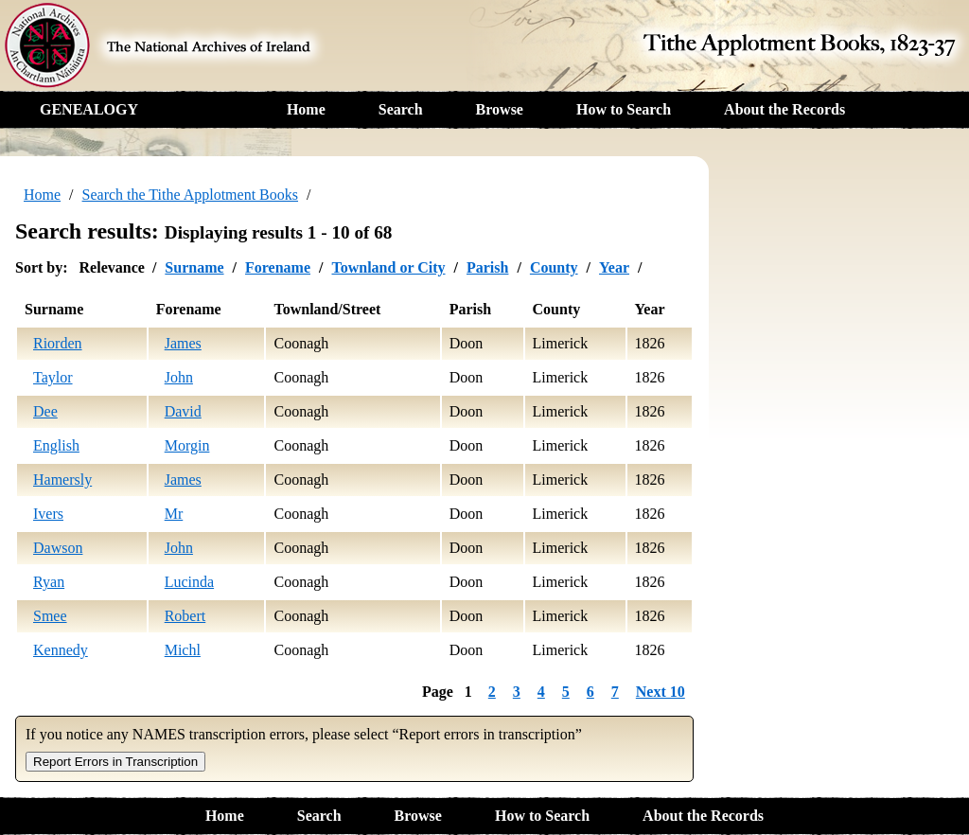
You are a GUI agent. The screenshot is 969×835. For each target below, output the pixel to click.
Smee (50, 616)
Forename (277, 267)
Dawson (57, 548)
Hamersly (62, 479)
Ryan (48, 582)
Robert (185, 616)
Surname (194, 267)
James (183, 343)
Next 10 (660, 692)
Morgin (187, 445)
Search (401, 109)
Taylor (53, 377)
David (183, 411)
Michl (183, 650)
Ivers (48, 514)
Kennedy (60, 650)
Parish (487, 267)
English (56, 445)
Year (614, 267)
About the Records (784, 109)
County (554, 267)
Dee (45, 411)
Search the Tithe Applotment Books (190, 195)
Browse (499, 109)
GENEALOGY (89, 109)
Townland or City (388, 267)
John (179, 377)
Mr (174, 514)
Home (306, 109)
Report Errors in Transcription (115, 762)
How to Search (623, 109)
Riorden (57, 343)
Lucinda (189, 582)
